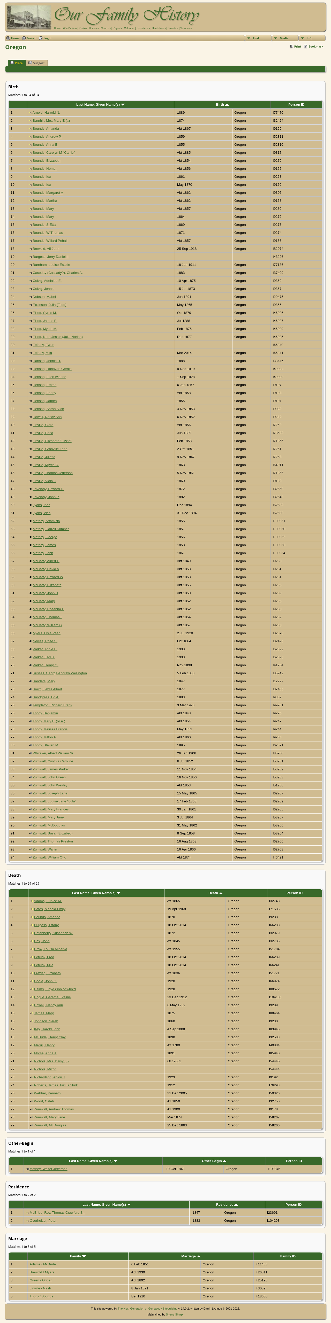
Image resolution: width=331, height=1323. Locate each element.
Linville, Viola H (44, 481)
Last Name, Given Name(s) (100, 104)
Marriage (190, 1256)
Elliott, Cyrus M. (45, 313)
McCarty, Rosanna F (48, 609)
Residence (227, 1204)
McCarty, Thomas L (48, 617)
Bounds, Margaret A (48, 193)
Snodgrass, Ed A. (46, 697)
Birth (222, 104)
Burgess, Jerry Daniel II (51, 257)
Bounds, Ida (42, 177)
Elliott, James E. (45, 321)
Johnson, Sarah (46, 1021)
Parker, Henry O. (45, 665)
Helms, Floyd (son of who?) (55, 989)
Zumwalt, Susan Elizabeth (53, 833)
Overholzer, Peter (43, 1221)
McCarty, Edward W (48, 577)
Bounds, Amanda (46, 128)
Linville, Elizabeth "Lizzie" (52, 441)
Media (284, 38)
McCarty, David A (46, 569)
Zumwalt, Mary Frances (51, 809)
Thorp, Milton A (44, 737)
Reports (117, 28)
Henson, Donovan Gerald (52, 369)
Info (309, 38)
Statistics (173, 28)
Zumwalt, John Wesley (50, 785)
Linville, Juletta (44, 457)
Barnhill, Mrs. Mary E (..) (51, 120)
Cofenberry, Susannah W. (53, 933)
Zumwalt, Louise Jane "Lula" (54, 801)
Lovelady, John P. (46, 497)
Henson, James (45, 401)
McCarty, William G (47, 625)
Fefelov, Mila (42, 353)
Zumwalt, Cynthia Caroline (53, 761)
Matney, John (43, 553)
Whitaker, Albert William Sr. (53, 753)
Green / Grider (41, 1280)
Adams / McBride (43, 1264)
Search (31, 38)
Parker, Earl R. (44, 657)
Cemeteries (143, 28)
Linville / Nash (40, 1288)
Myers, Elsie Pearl (47, 633)
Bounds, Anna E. (45, 144)
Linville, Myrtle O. (46, 465)
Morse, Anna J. (45, 1053)
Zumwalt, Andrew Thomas (54, 1109)
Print (297, 46)
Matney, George (45, 537)
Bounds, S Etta (44, 225)
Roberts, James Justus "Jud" (56, 1085)
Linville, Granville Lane (50, 449)
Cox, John (42, 941)
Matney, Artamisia (46, 521)
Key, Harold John (47, 1029)
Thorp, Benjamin (45, 713)
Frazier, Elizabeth (47, 973)
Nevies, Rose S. (45, 641)
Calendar (129, 28)
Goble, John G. (45, 981)
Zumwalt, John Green (49, 777)
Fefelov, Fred (44, 957)
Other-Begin (214, 1161)
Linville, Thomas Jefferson (53, 473)
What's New (70, 28)
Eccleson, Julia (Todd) (49, 305)
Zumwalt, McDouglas (49, 825)
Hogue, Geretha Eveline (52, 997)
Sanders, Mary (44, 681)
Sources (106, 28)
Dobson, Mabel (44, 297)
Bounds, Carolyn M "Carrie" (54, 152)
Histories (94, 28)
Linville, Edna (43, 433)
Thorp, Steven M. (46, 745)
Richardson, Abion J (49, 1077)
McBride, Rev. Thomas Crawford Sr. (57, 1212)
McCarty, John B (45, 593)
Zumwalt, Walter (45, 849)
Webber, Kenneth (47, 1093)
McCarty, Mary (44, 601)
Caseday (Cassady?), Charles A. (58, 273)
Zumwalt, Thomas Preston (53, 841)
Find (256, 38)
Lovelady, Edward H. (48, 489)
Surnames (186, 28)
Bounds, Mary (43, 209)
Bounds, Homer (45, 169)
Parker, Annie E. (45, 649)
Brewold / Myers (42, 1272)
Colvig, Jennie (44, 289)
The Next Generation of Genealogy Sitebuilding (147, 1308)
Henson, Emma (45, 385)
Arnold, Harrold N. (46, 112)
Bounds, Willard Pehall (50, 241)
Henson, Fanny (44, 393)
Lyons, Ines (41, 505)
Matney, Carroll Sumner (51, 529)
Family (78, 1256)
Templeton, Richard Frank (52, 705)
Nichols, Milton (45, 1069)
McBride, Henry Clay (50, 1037)
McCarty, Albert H (46, 561)
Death (215, 893)
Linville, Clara (43, 425)
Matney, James (44, 545)
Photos (83, 28)
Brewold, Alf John (46, 249)
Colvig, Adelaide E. (47, 281)
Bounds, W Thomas (48, 233)
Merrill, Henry (44, 1045)
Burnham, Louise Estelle (51, 265)
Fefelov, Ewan (43, 345)
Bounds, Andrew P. (47, 136)
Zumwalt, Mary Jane (48, 817)
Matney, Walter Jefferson (48, 1169)
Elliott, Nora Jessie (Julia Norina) (58, 337)
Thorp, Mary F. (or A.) (49, 721)
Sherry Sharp (174, 1314)
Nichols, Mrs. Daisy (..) (51, 1061)
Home (57, 28)
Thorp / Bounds (41, 1296)
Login (47, 38)
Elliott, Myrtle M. (45, 329)
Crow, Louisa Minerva (50, 949)
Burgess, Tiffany (46, 925)
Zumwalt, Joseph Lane (50, 793)
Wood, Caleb (44, 1101)
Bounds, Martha (45, 201)
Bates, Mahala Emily (49, 909)
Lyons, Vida (42, 513)
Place (16, 63)
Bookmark (316, 46)
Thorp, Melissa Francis (50, 729)
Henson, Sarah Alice (48, 409)
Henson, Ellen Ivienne (49, 377)
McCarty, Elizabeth (47, 585)
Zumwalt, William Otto (49, 857)
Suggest (36, 63)
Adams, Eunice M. (48, 901)
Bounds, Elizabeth (47, 161)
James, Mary (44, 1013)
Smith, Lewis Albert (47, 689)
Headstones (159, 28)
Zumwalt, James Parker (51, 769)
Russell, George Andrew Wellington (60, 673)
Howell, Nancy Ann (47, 417)
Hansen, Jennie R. (47, 361)
